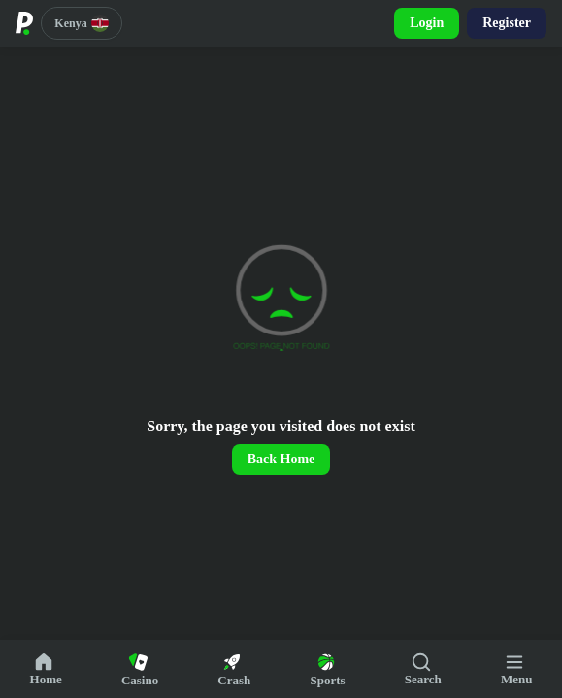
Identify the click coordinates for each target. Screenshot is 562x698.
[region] (281, 343)
